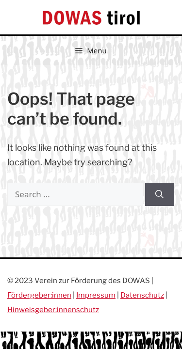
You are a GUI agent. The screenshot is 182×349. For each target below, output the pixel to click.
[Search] (159, 194)
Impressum (96, 295)
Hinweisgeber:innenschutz (53, 309)
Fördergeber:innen (39, 295)
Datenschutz (142, 295)
